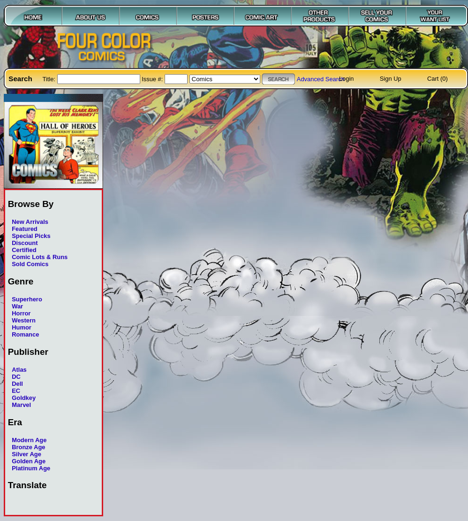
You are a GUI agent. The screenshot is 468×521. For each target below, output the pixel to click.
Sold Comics (30, 264)
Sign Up (390, 78)
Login (346, 78)
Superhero (27, 299)
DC (16, 376)
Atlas (19, 369)
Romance (25, 334)
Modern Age (29, 440)
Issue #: (153, 79)
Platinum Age (31, 468)
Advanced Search (321, 79)
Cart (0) (437, 78)
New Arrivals (30, 221)
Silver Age (26, 454)
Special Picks (31, 235)
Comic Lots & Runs (40, 256)
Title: (49, 79)
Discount (25, 242)
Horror (21, 313)
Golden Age (28, 461)
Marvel (21, 404)
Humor (21, 327)
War (17, 306)
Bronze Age (28, 447)
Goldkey (24, 397)
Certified (24, 249)
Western (24, 320)
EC (16, 390)
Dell (17, 383)
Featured (25, 228)
